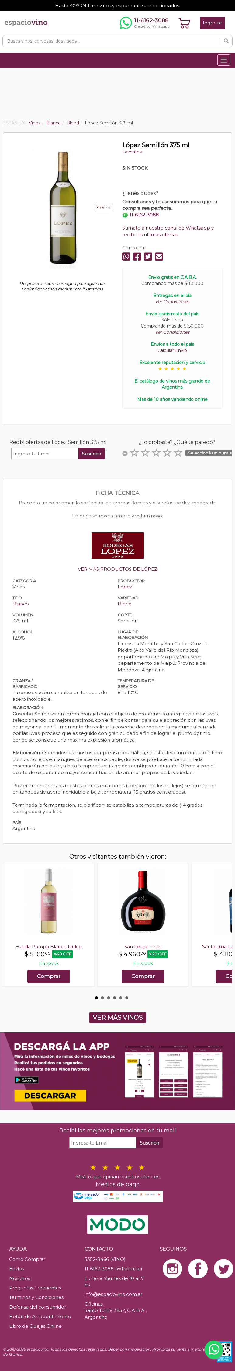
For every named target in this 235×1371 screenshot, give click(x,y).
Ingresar (212, 23)
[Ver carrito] (184, 23)
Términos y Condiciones (36, 1297)
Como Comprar (27, 1259)
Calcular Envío (172, 350)
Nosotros (19, 1278)
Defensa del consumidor (37, 1307)
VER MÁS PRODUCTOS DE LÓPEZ (117, 569)
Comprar (48, 976)
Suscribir (91, 454)
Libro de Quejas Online (35, 1326)
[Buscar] (226, 41)
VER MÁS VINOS (118, 1017)
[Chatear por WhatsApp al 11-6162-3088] (144, 23)
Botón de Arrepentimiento (40, 1316)
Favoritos (132, 152)
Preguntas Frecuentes (35, 1288)
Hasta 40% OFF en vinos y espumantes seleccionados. (117, 6)
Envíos (16, 1268)
